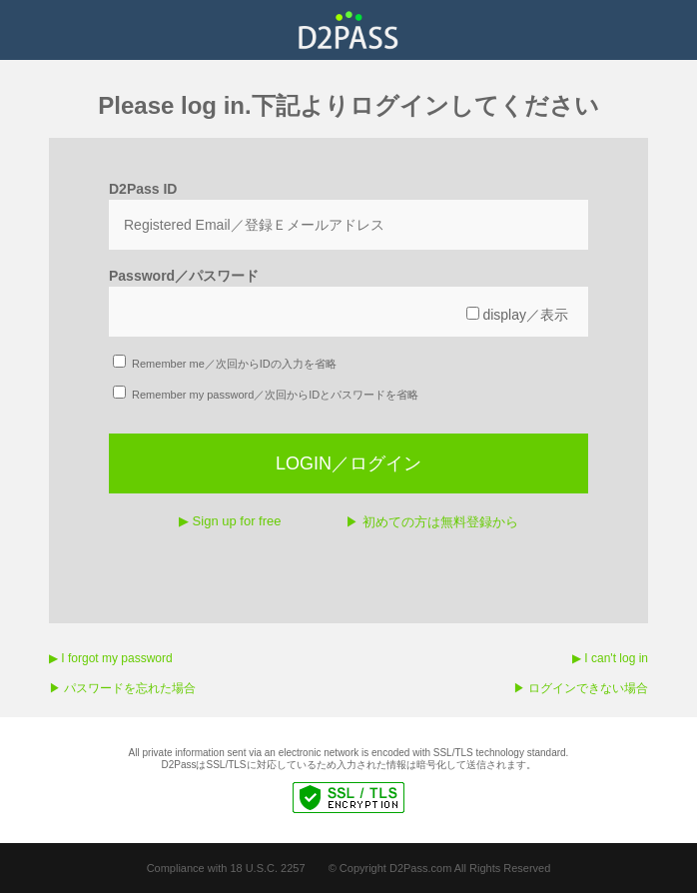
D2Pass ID (143, 189)
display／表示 (517, 315)
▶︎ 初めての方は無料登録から (432, 521)
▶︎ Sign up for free (230, 520)
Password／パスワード (184, 276)
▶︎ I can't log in (610, 658)
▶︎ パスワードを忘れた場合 (122, 688)
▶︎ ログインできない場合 (580, 688)
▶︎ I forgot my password (111, 658)
